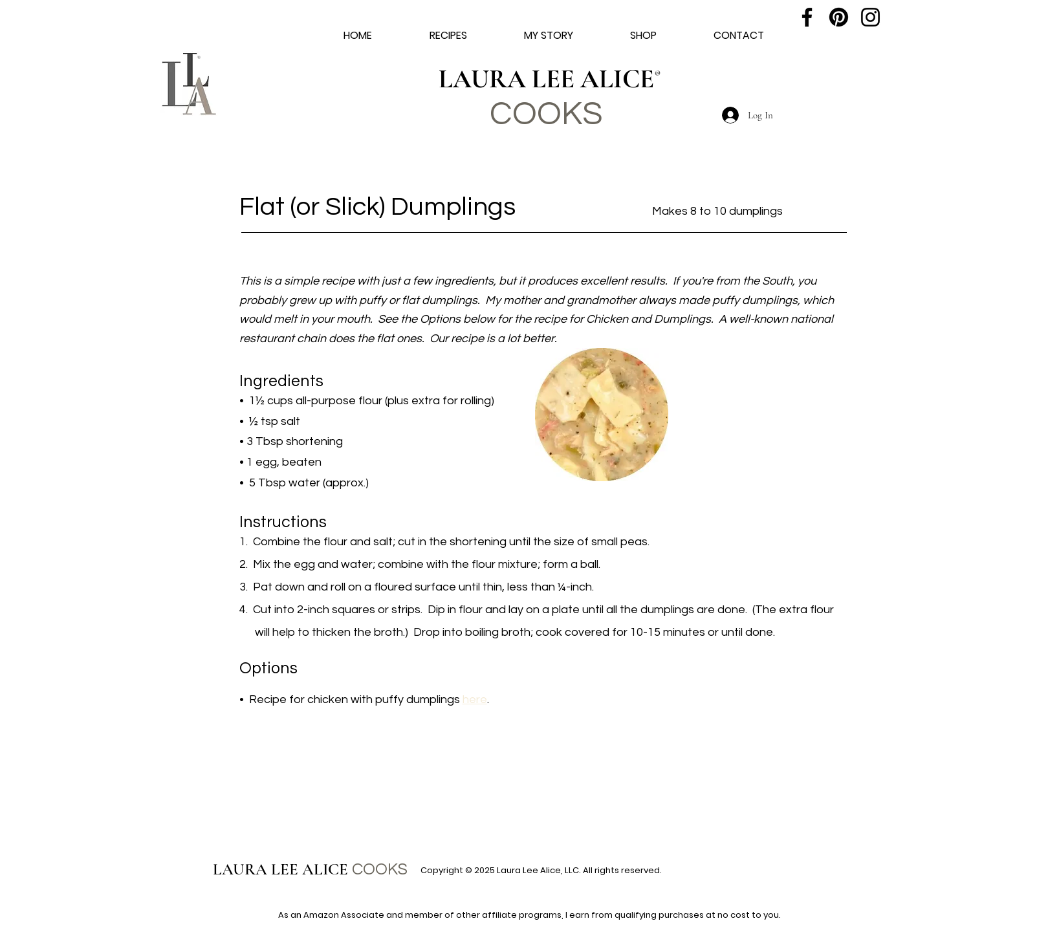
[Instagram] (870, 17)
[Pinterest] (838, 17)
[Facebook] (807, 17)
